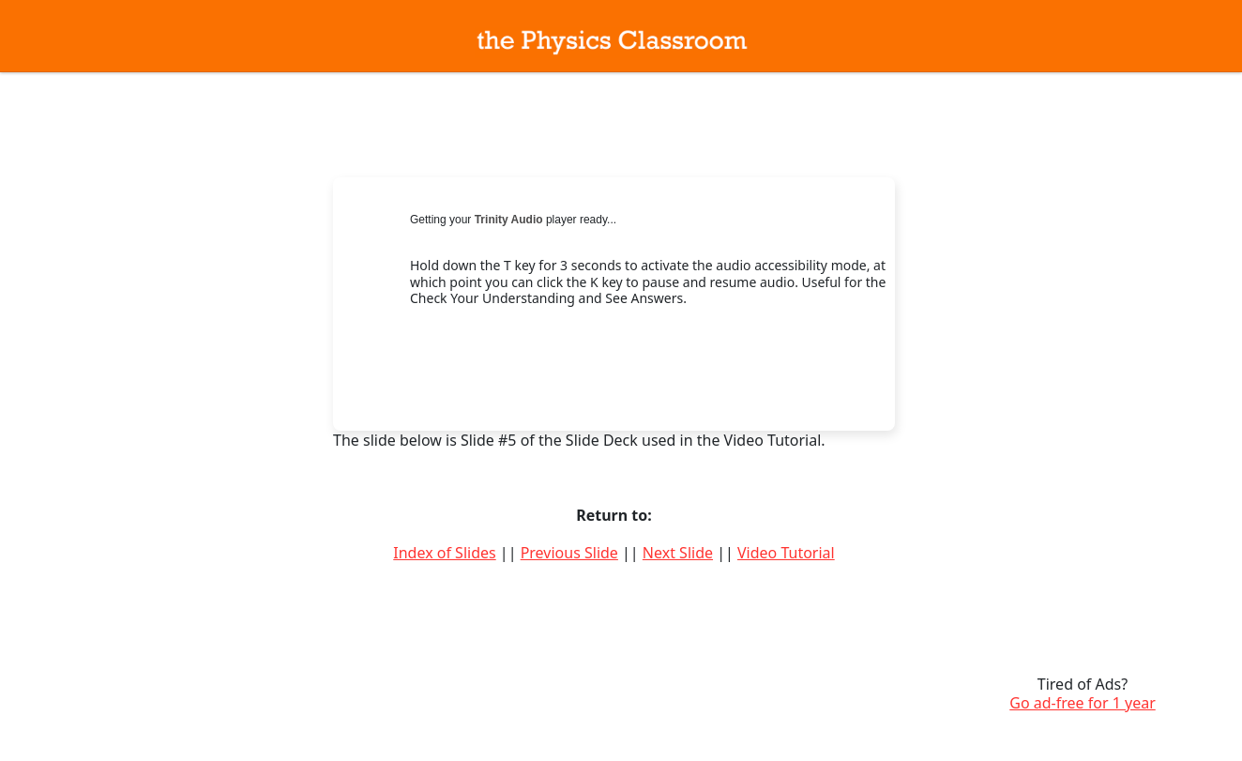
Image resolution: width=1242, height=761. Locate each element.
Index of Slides (444, 552)
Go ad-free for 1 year (1082, 703)
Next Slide (678, 552)
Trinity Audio (509, 219)
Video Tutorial (786, 552)
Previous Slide (569, 552)
